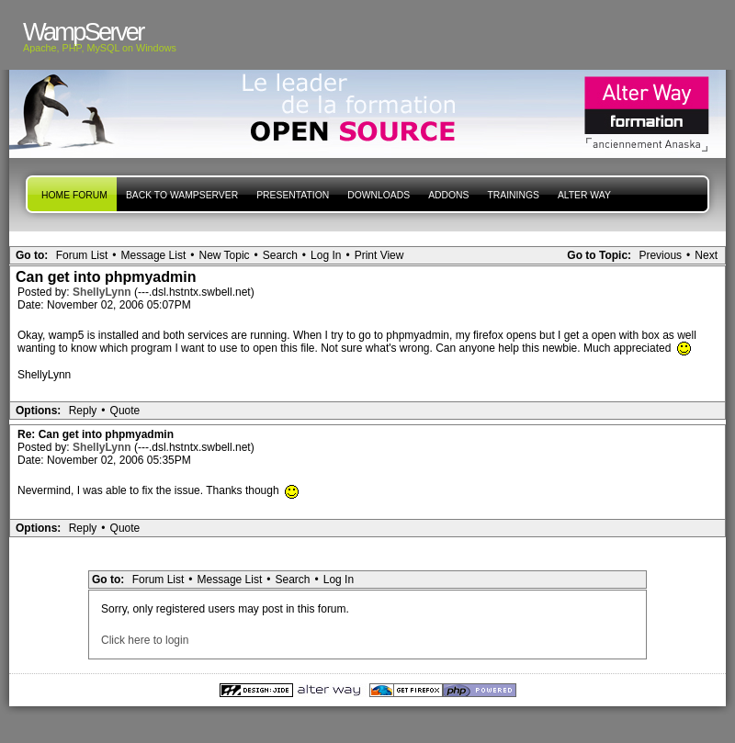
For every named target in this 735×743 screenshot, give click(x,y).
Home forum (74, 195)
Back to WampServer (182, 195)
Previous (660, 255)
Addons (448, 195)
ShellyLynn (103, 292)
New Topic (223, 255)
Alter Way (584, 195)
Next (706, 255)
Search (280, 255)
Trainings (512, 195)
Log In (326, 255)
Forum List (82, 255)
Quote (125, 410)
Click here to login (144, 640)
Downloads (378, 195)
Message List (154, 255)
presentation (292, 195)
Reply (83, 410)
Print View (379, 255)
